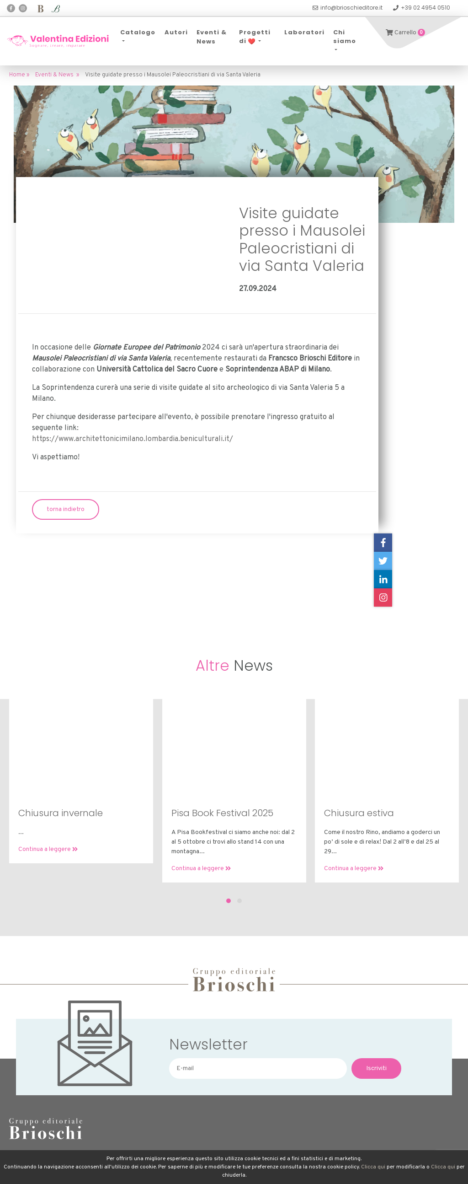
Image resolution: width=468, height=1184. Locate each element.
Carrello (405, 33)
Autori (176, 32)
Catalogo (137, 32)
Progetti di (255, 37)
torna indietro (66, 509)
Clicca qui (373, 1167)
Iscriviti (376, 1068)
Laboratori (304, 32)
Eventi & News (212, 37)
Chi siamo (344, 37)
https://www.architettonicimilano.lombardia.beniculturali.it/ (132, 439)
